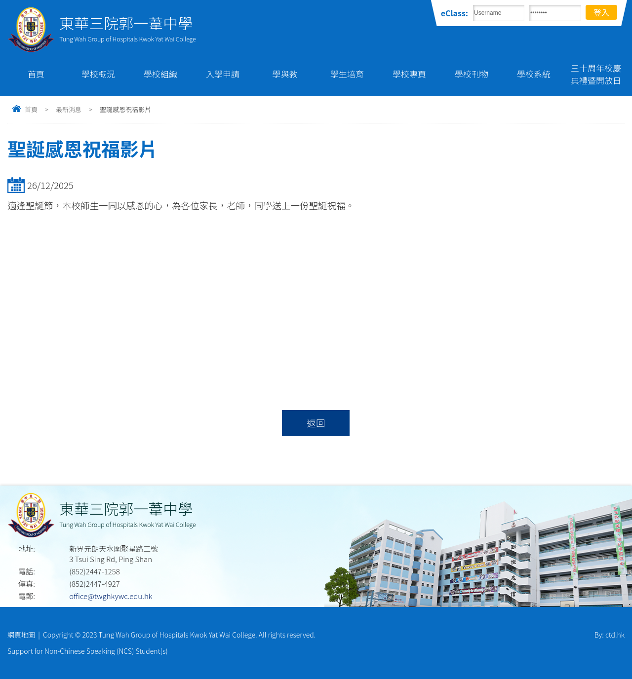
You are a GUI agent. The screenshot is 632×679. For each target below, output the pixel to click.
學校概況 (98, 74)
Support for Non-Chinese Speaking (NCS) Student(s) (87, 651)
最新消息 (68, 109)
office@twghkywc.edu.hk (110, 596)
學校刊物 (471, 74)
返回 (316, 422)
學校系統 (534, 74)
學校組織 (160, 74)
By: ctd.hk (609, 635)
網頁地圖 (21, 635)
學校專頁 (409, 74)
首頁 (36, 74)
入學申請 (222, 74)
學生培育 (347, 74)
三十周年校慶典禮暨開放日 (596, 74)
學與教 (285, 74)
